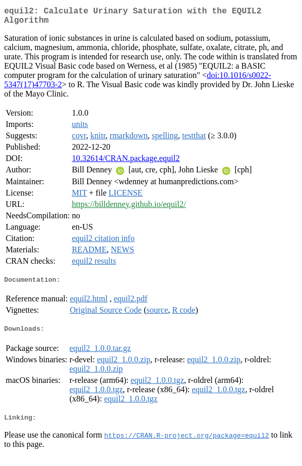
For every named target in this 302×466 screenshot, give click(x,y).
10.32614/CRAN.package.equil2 (125, 162)
